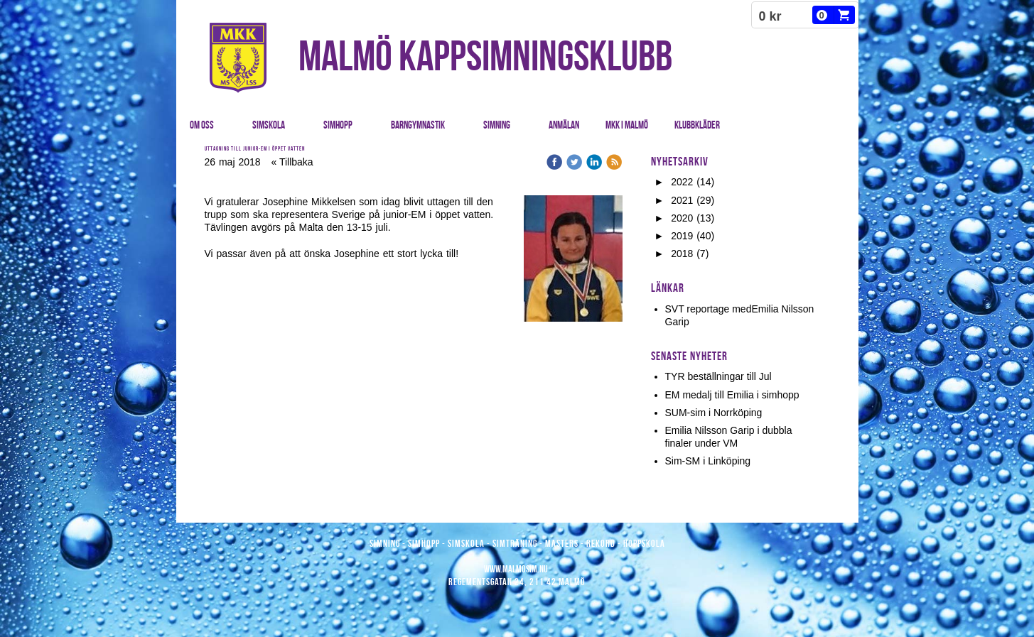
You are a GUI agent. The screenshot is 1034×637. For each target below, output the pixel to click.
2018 (682, 253)
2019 (682, 235)
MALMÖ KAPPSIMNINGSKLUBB (485, 55)
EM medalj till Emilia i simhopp (732, 395)
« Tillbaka (292, 162)
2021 (682, 200)
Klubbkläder (697, 125)
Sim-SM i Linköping (708, 461)
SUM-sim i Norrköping (714, 412)
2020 (682, 218)
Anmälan (564, 125)
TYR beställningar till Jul (718, 376)
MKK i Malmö (626, 125)
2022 (682, 181)
